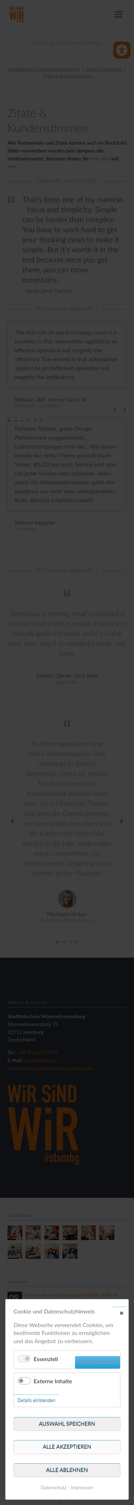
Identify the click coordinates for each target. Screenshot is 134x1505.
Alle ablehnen (67, 1470)
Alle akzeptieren (67, 1446)
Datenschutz (53, 1487)
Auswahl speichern (67, 1424)
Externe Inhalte (53, 1381)
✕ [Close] (121, 1312)
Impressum (82, 1487)
